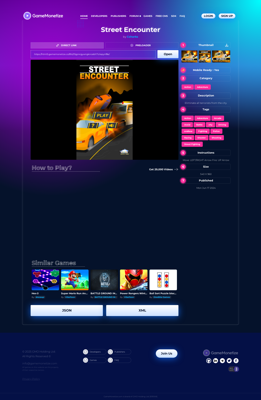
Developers (99, 16)
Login (208, 15)
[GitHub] (236, 360)
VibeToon (70, 297)
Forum (134, 16)
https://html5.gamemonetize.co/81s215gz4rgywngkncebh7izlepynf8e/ (93, 54)
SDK (173, 16)
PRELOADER (141, 45)
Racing (187, 137)
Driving (222, 124)
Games (147, 16)
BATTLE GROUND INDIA (107, 297)
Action (187, 87)
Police (216, 131)
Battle (199, 124)
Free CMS (162, 16)
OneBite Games (162, 297)
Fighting (202, 131)
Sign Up (227, 15)
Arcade (217, 118)
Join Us (166, 353)
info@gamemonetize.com (39, 363)
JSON (67, 310)
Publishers (118, 16)
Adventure (202, 87)
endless (188, 131)
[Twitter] (229, 360)
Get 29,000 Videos (162, 169)
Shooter (201, 137)
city (210, 124)
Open (168, 54)
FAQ (182, 16)
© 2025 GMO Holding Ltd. (39, 351)
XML (142, 310)
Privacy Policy (31, 379)
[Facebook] (208, 360)
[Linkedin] (222, 360)
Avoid (187, 124)
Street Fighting (192, 144)
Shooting (216, 137)
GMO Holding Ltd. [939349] (145, 396)
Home (84, 16)
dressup (40, 297)
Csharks (132, 36)
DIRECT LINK (67, 45)
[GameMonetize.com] (43, 16)
